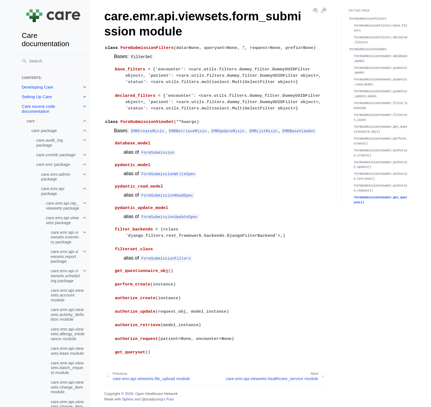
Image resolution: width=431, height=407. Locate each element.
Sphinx (127, 399)
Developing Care (37, 87)
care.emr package (53, 164)
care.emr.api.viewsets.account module (67, 295)
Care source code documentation (38, 109)
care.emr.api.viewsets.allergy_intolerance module (68, 334)
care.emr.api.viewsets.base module (67, 351)
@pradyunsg (152, 399)
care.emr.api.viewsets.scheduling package (65, 275)
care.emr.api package (52, 191)
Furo (170, 399)
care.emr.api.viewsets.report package (64, 256)
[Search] (53, 60)
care (31, 121)
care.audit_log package (49, 142)
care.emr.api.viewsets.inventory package (65, 237)
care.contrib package (56, 154)
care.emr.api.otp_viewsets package (62, 205)
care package (44, 130)
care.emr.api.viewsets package (62, 220)
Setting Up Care (37, 96)
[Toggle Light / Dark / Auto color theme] (324, 10)
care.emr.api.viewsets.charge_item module (67, 387)
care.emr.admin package (55, 177)
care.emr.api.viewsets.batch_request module (67, 368)
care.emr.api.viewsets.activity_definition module (67, 314)
